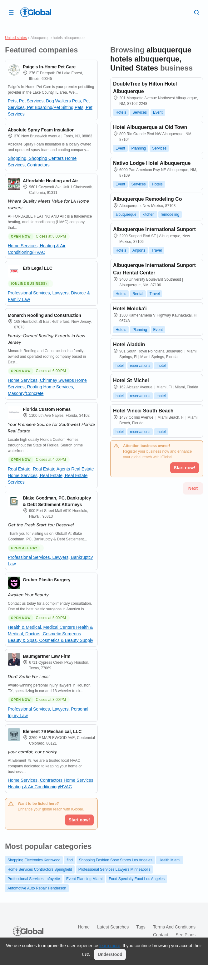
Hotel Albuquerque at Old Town (150, 127)
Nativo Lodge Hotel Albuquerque (152, 163)
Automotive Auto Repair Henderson (36, 888)
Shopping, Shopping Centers (36, 158)
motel (161, 365)
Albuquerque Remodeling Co (147, 199)
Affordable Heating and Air (50, 180)
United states (16, 38)
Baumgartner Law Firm (46, 656)
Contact (160, 934)
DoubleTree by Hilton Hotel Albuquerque (145, 87)
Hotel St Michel (131, 380)
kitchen (149, 214)
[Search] (197, 12)
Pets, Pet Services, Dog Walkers (40, 100)
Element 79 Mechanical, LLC (52, 731)
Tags (141, 926)
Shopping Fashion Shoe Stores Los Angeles (115, 860)
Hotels (121, 112)
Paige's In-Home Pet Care (49, 66)
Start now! (79, 819)
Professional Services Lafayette (33, 879)
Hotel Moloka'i (130, 308)
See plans (186, 934)
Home (84, 926)
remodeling (170, 214)
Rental (137, 294)
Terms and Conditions (174, 926)
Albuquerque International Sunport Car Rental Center (154, 269)
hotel (120, 365)
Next (193, 488)
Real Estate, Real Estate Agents (39, 468)
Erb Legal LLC (37, 268)
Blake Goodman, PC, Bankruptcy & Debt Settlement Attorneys (57, 501)
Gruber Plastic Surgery (47, 579)
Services (139, 112)
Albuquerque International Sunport (154, 229)
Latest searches (113, 926)
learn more (109, 945)
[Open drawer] (11, 12)
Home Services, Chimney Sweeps (41, 380)
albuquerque (126, 214)
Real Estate (82, 468)
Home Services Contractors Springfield (39, 869)
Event (158, 112)
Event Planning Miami (84, 879)
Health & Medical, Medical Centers (42, 627)
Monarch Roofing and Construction (44, 315)
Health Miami (170, 860)
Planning (138, 148)
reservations (140, 365)
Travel (156, 250)
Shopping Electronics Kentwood (33, 860)
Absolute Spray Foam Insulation (41, 129)
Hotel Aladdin (129, 344)
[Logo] (35, 12)
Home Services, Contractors (36, 780)
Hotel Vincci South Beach (143, 410)
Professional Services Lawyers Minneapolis (114, 869)
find (69, 860)
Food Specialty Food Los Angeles (137, 879)
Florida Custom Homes (47, 409)
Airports (138, 250)
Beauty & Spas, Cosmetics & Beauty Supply (50, 640)
